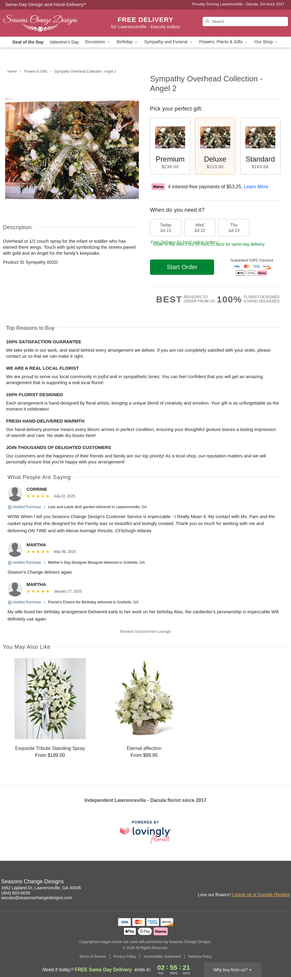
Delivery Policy (200, 956)
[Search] (245, 21)
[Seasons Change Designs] (45, 23)
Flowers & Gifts (35, 71)
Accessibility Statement (161, 956)
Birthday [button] (127, 41)
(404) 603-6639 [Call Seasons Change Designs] (15, 893)
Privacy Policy (125, 956)
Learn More (256, 186)
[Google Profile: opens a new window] (272, 882)
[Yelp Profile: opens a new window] (285, 882)
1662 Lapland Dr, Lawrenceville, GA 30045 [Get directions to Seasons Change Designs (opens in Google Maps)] (41, 887)
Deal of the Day (28, 42)
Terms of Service (92, 956)
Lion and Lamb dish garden (71, 507)
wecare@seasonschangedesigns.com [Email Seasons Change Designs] (36, 897)
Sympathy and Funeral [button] (168, 41)
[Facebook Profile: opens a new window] (259, 882)
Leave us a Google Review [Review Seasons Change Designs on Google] (261, 894)
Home (12, 71)
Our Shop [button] (266, 41)
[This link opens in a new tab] (145, 832)
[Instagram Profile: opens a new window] (246, 882)
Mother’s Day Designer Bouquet (75, 562)
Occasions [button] (98, 41)
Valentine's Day (64, 42)
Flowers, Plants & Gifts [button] (224, 41)
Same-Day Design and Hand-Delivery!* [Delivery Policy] (46, 4)
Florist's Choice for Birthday (72, 602)
